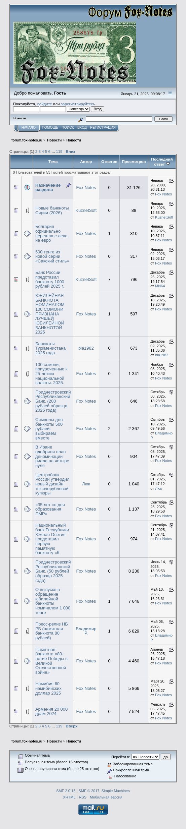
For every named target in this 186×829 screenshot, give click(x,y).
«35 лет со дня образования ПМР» (50, 509)
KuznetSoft (86, 210)
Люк (86, 483)
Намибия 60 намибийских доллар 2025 (48, 688)
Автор (86, 161)
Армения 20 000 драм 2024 (51, 711)
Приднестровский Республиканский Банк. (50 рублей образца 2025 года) (53, 571)
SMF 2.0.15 (65, 791)
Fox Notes (86, 187)
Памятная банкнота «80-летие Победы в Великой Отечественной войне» (51, 661)
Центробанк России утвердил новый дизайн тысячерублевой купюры (52, 484)
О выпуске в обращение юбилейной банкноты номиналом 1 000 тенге (52, 601)
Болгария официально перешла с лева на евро (51, 233)
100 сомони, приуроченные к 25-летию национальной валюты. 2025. (51, 374)
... (53, 151)
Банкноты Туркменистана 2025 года (50, 348)
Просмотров (134, 161)
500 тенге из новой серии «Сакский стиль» (52, 256)
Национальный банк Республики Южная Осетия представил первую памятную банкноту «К (52, 539)
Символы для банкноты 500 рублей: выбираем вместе (49, 428)
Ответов (109, 161)
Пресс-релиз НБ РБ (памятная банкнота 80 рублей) (51, 630)
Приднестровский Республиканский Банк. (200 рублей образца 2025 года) (53, 401)
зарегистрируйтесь (78, 104)
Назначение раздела (48, 187)
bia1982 (86, 348)
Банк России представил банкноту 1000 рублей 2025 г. (49, 279)
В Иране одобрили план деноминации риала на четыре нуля (52, 456)
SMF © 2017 (88, 791)
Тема (53, 161)
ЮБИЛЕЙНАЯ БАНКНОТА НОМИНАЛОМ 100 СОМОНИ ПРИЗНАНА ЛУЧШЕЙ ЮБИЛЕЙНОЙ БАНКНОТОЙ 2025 (50, 314)
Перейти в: (120, 757)
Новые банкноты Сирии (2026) (52, 210)
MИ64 (160, 286)
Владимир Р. (86, 631)
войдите (44, 104)
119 (59, 151)
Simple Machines (116, 791)
